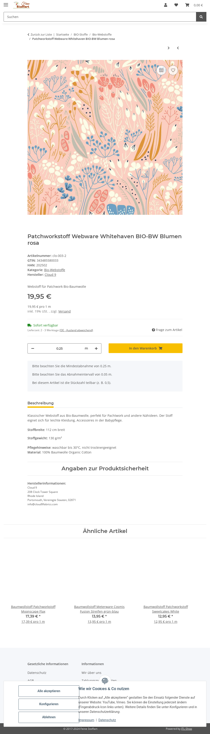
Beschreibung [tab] (40, 403)
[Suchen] (201, 17)
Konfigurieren (49, 704)
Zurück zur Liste (41, 34)
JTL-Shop (186, 729)
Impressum (87, 720)
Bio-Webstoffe (54, 270)
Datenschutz (108, 720)
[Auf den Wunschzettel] (173, 70)
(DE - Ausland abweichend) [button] (76, 330)
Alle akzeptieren (49, 691)
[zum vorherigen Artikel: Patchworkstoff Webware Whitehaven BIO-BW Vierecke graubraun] (178, 48)
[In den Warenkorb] (146, 348)
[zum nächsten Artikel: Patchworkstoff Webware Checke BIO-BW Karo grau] (168, 48)
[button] (165, 4)
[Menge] (59, 348)
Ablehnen (49, 717)
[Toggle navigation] (6, 3)
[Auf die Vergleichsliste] (161, 70)
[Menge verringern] (33, 348)
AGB (30, 680)
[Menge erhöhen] (96, 348)
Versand (64, 311)
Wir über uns (91, 673)
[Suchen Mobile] (100, 17)
